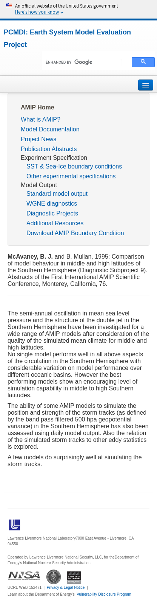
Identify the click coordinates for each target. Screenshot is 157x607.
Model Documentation (50, 129)
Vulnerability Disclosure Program (104, 594)
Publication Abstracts (49, 149)
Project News (38, 139)
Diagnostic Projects (52, 213)
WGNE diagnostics (51, 203)
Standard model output (57, 193)
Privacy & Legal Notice (66, 587)
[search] (84, 62)
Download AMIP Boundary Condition (75, 233)
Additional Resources (54, 223)
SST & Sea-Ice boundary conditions (74, 166)
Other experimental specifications (71, 176)
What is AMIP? (40, 119)
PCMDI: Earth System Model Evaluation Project (67, 38)
